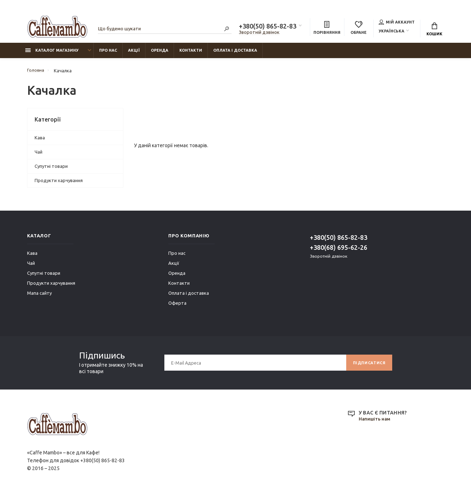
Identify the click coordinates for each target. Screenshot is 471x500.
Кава (40, 141)
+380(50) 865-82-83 (267, 27)
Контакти (190, 54)
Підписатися (367, 366)
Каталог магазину (51, 54)
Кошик (434, 30)
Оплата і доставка (235, 54)
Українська (391, 32)
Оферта (177, 306)
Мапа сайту (39, 296)
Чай (38, 155)
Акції (134, 54)
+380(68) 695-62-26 (338, 250)
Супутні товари (51, 169)
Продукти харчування (59, 183)
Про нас (108, 54)
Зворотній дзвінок (259, 33)
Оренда (159, 54)
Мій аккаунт (397, 22)
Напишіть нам (376, 423)
